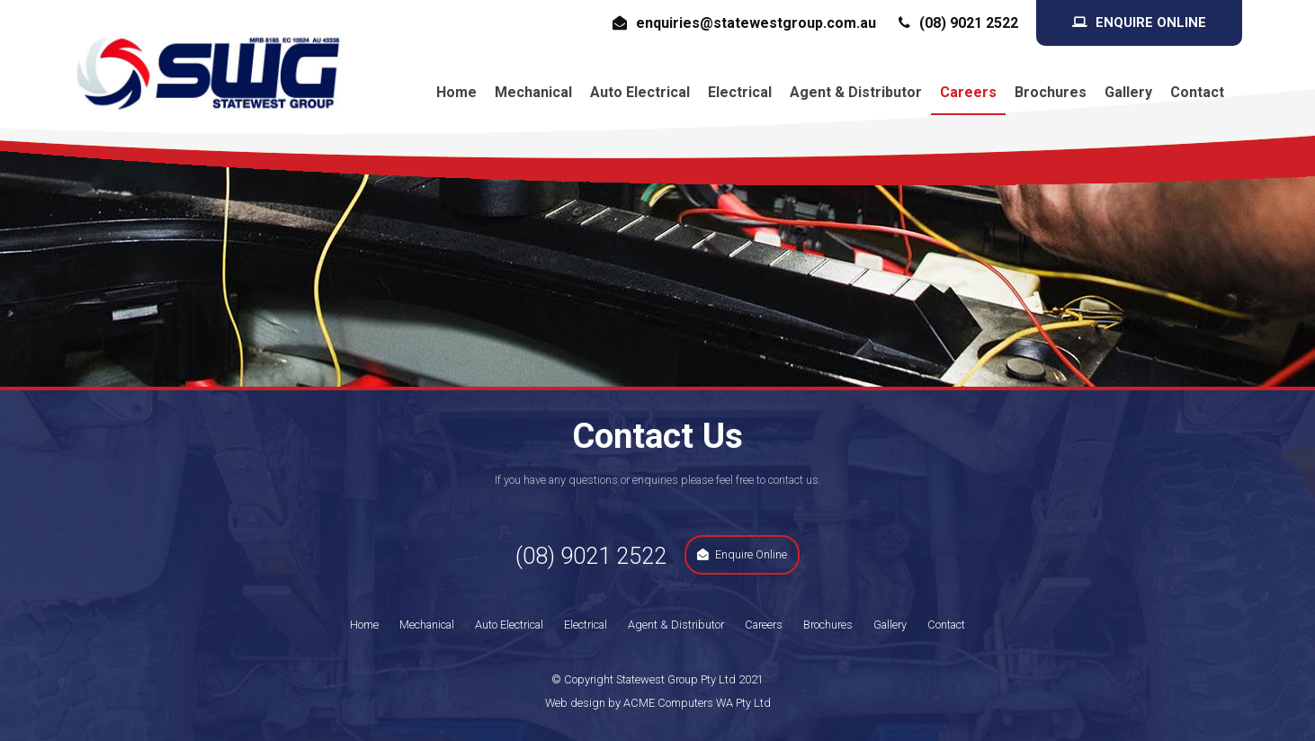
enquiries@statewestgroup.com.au (756, 22)
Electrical (740, 92)
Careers (968, 92)
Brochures (1051, 92)
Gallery (1128, 92)
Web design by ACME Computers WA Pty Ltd (658, 703)
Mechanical (533, 92)
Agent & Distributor (856, 92)
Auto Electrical (640, 92)
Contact (1197, 92)
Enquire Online (1151, 22)
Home (456, 92)
